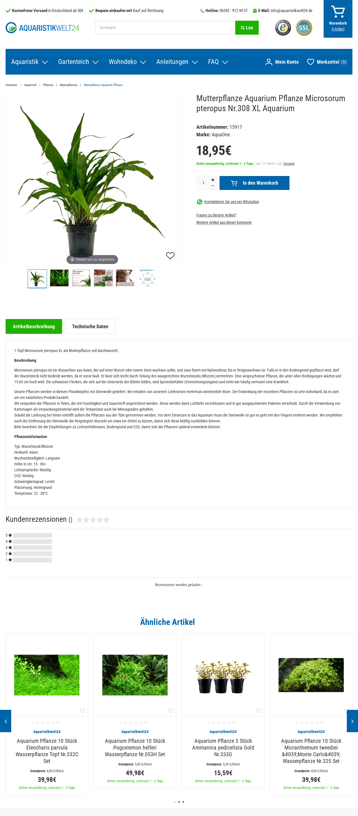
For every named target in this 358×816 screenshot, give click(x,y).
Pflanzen (48, 85)
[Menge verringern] (213, 186)
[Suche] (247, 28)
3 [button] (183, 802)
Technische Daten (90, 326)
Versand (289, 164)
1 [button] (175, 802)
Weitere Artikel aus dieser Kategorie (224, 222)
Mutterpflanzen (68, 85)
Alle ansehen (340, 622)
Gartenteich (73, 62)
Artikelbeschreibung (34, 326)
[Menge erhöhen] (213, 180)
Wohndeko (123, 62)
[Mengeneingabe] (203, 183)
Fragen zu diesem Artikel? (216, 215)
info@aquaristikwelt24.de (291, 10)
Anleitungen (172, 62)
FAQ (213, 62)
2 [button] (179, 802)
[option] (47, 715)
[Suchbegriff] (164, 28)
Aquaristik (25, 62)
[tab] (34, 326)
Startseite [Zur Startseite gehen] (12, 85)
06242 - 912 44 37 (234, 10)
